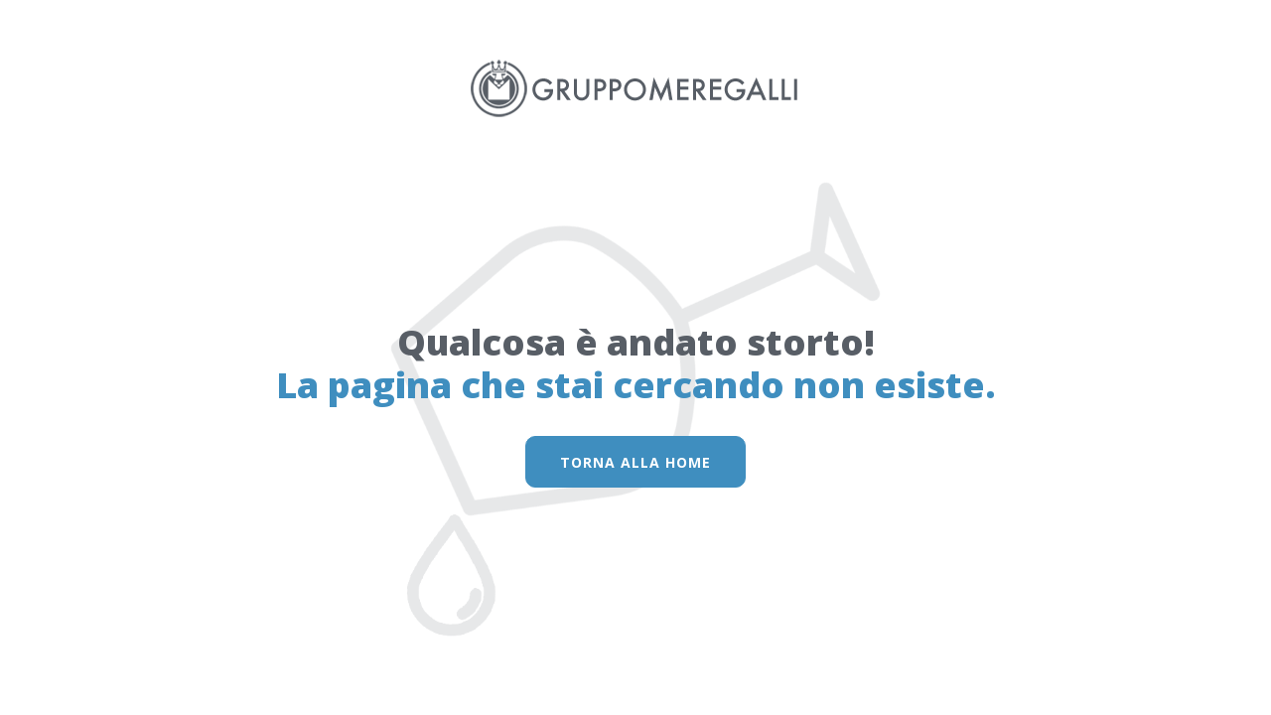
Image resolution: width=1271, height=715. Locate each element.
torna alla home (635, 462)
